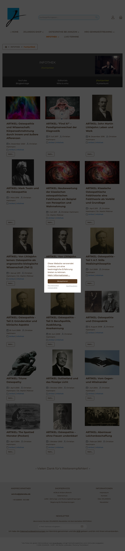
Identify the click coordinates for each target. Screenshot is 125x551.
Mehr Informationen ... (59, 275)
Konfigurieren (71, 286)
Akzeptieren (62, 281)
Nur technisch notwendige (53, 286)
